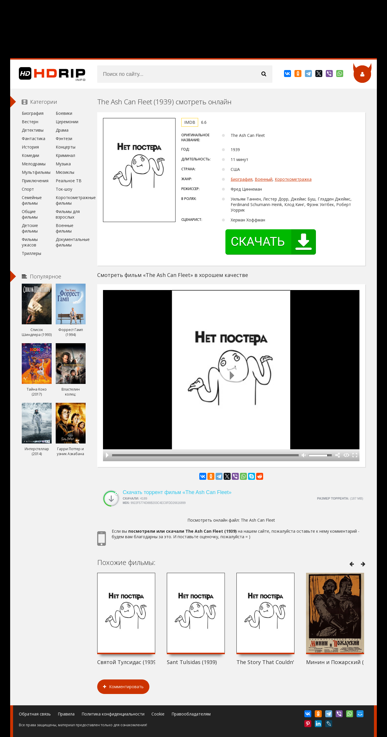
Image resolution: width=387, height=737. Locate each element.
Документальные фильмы (71, 242)
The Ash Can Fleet (258, 520)
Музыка (63, 164)
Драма (62, 130)
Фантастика (33, 138)
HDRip (48, 74)
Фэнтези (64, 138)
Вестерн (30, 121)
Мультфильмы (36, 172)
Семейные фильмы (32, 200)
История (30, 147)
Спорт (28, 189)
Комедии (30, 155)
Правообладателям (191, 714)
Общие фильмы (30, 214)
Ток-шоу (64, 189)
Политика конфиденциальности (113, 714)
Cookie (157, 714)
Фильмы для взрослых (68, 214)
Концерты (65, 147)
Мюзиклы (65, 172)
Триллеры (31, 253)
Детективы (33, 130)
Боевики (64, 113)
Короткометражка (293, 179)
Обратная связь (35, 714)
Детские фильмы (30, 228)
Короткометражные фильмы (71, 200)
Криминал (65, 155)
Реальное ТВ (69, 180)
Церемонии (67, 121)
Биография (241, 179)
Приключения (35, 180)
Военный (263, 179)
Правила (66, 714)
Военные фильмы (64, 228)
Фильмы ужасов (30, 242)
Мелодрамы (34, 164)
